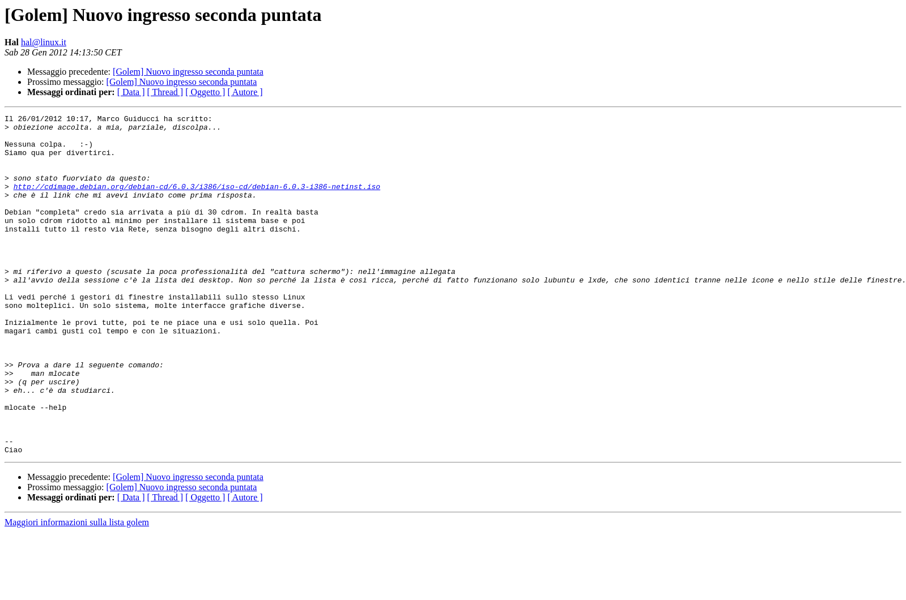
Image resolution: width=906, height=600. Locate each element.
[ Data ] (131, 92)
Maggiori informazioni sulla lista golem (77, 590)
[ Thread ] (165, 92)
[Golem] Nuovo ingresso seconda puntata (188, 71)
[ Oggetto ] (205, 92)
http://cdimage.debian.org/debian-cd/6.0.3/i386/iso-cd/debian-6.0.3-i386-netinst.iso (197, 201)
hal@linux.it (43, 42)
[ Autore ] (244, 92)
